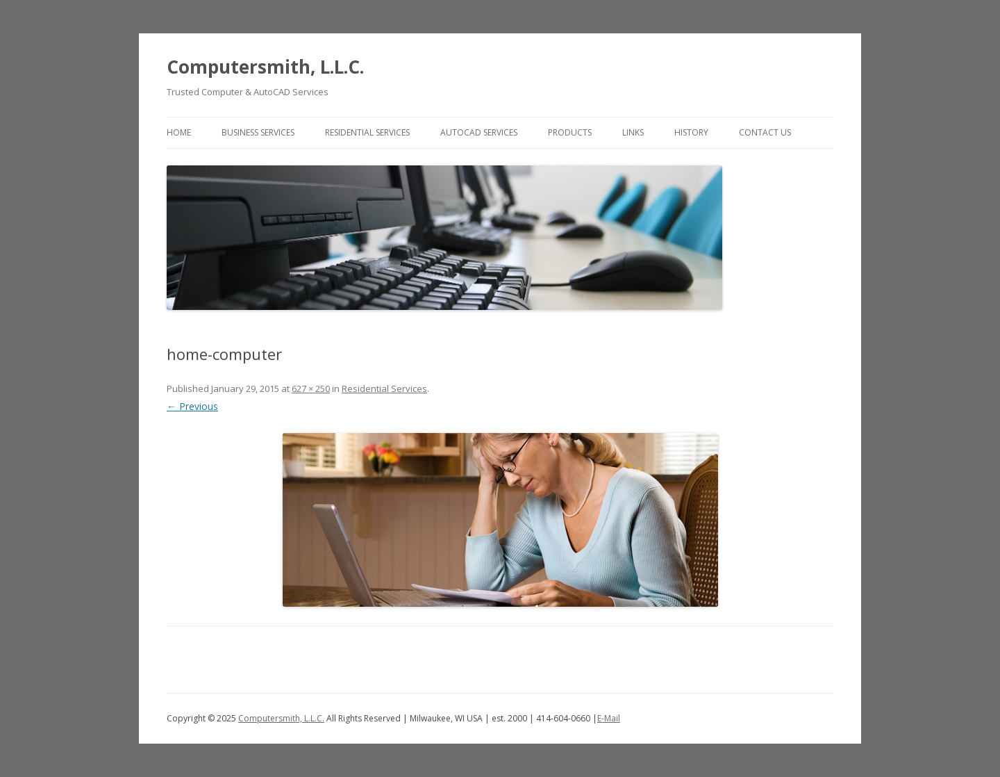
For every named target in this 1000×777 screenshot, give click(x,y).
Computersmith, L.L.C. (265, 66)
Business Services (258, 132)
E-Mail (608, 718)
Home (179, 132)
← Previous (192, 406)
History (691, 132)
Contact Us (765, 132)
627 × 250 (311, 388)
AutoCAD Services (478, 132)
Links (633, 132)
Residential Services (367, 132)
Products (570, 132)
